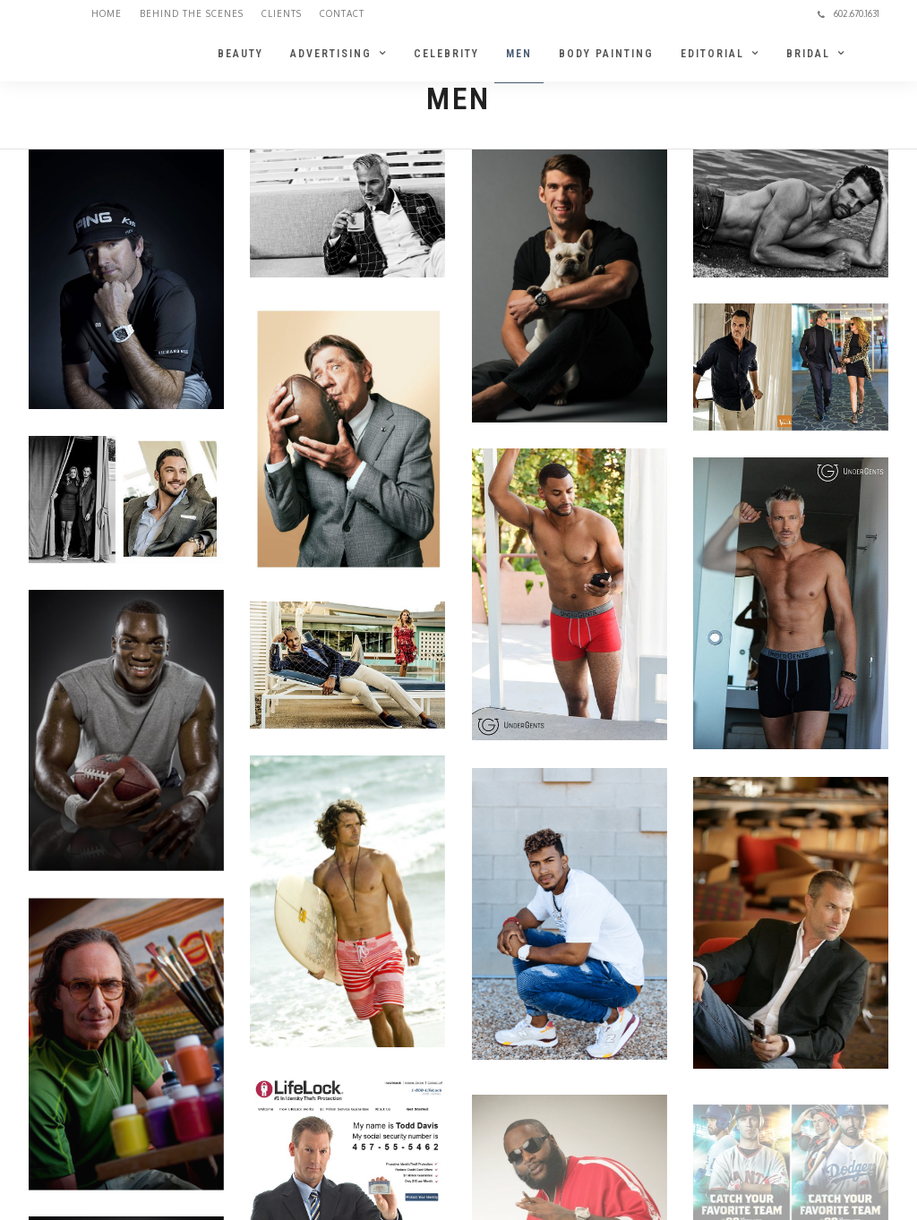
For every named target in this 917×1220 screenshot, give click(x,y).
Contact (342, 13)
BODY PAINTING (606, 53)
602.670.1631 (848, 13)
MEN (519, 53)
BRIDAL (808, 53)
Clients (281, 13)
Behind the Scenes (192, 13)
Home (106, 13)
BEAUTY (240, 53)
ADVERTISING (331, 53)
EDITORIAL (712, 53)
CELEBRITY (446, 53)
